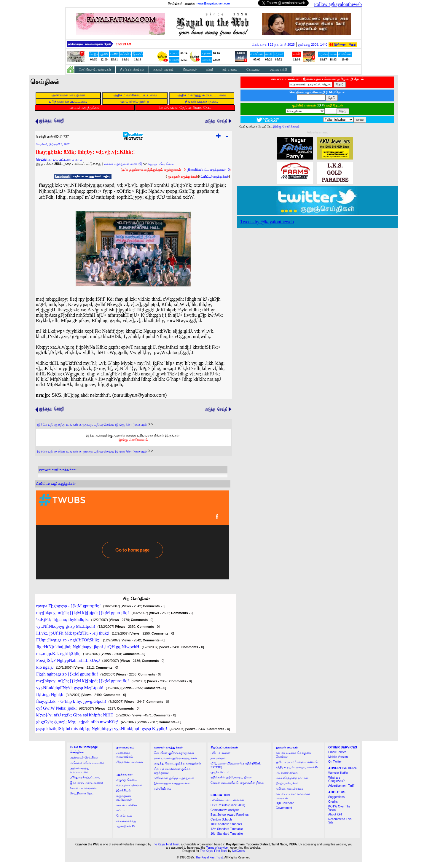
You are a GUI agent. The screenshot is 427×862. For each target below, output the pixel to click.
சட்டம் (120, 810)
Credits (333, 801)
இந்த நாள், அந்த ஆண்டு (86, 782)
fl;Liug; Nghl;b (49, 694)
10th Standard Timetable (227, 833)
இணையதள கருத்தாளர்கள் (172, 783)
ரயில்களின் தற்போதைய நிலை (231, 777)
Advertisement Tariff (341, 785)
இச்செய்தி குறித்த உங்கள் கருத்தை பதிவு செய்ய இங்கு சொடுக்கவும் (92, 425)
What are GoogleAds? (336, 779)
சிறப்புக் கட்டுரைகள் (129, 785)
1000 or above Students (226, 824)
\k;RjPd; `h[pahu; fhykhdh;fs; (62, 619)
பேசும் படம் (124, 815)
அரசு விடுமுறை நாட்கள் (292, 778)
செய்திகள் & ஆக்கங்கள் (95, 69)
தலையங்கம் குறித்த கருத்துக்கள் (175, 758)
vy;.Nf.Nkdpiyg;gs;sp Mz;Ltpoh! (65, 626)
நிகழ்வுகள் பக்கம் (287, 783)
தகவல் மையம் (163, 69)
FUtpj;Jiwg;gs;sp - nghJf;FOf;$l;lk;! (68, 640)
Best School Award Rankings (229, 814)
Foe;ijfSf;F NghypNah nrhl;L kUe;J (68, 660)
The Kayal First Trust (165, 844)
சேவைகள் (253, 69)
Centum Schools (221, 819)
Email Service (337, 752)
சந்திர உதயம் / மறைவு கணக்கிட (297, 767)
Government (284, 808)
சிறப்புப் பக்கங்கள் (132, 69)
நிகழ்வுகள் (190, 69)
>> (84, 747)
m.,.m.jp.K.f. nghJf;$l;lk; (58, 653)
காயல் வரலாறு (126, 821)
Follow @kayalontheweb (338, 4)
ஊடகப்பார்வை (126, 805)
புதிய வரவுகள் (220, 752)
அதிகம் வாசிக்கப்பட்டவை (87, 762)
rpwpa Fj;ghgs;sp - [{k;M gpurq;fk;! (68, 605)
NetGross (238, 851)
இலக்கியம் (123, 790)
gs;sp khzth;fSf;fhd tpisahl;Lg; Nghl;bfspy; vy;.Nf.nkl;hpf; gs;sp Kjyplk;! (101, 728)
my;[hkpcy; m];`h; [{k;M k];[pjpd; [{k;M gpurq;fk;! (82, 612)
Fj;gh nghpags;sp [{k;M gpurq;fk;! (67, 674)
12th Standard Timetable (227, 829)
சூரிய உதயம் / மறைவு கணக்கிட (298, 762)
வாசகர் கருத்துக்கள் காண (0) (123, 163)
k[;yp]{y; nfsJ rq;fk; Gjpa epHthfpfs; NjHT (74, 715)
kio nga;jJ (45, 667)
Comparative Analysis (225, 810)
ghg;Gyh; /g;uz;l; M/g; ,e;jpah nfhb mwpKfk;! (77, 721)
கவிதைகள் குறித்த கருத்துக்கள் (174, 778)
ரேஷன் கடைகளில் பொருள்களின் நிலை (237, 782)
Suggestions (336, 797)
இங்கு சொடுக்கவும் (133, 439)
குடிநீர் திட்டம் (220, 772)
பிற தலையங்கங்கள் (129, 762)
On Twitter (335, 761)
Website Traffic (338, 773)
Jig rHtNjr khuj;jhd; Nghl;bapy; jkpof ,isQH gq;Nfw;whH (87, 646)
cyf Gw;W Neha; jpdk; (56, 708)
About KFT (335, 814)
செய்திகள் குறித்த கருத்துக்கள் (174, 752)
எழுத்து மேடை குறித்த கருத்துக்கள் (177, 763)
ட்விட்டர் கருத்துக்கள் (214, 176)
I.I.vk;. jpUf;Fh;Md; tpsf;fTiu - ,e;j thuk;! (72, 633)
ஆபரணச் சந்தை (287, 772)
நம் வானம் (229, 69)
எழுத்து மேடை (126, 779)
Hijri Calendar (285, 803)
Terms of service (217, 847)
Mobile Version (338, 757)
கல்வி (209, 69)
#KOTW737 (133, 137)
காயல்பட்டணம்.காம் (65, 159)
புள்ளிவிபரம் (162, 788)
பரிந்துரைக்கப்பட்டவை (85, 777)
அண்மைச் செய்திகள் (84, 757)
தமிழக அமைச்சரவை (290, 788)
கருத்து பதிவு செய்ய (162, 163)
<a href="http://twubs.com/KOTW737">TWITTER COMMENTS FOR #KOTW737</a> (132, 534)
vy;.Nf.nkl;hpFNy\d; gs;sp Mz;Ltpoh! (69, 687)
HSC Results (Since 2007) (228, 805)
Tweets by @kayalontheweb (267, 221)
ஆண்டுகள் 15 (125, 826)
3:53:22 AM (123, 44)
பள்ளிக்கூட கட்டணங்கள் (227, 800)
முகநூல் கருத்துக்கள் (183, 176)
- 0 (208, 169)
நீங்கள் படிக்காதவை (83, 788)
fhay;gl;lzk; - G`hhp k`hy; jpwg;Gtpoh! (71, 701)
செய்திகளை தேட (81, 793)
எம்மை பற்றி (278, 69)
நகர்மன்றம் (218, 758)
